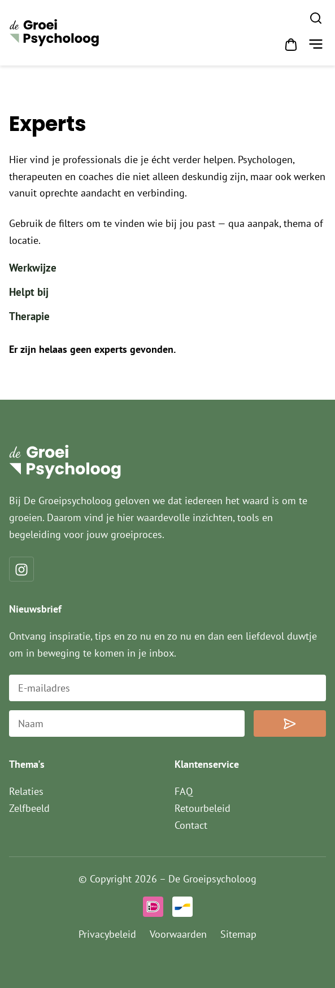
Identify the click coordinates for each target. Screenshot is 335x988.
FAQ (184, 791)
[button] (316, 45)
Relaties (26, 791)
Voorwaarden (178, 934)
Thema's (27, 764)
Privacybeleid (107, 934)
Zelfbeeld (29, 808)
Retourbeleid (202, 808)
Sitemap (238, 934)
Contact (191, 825)
